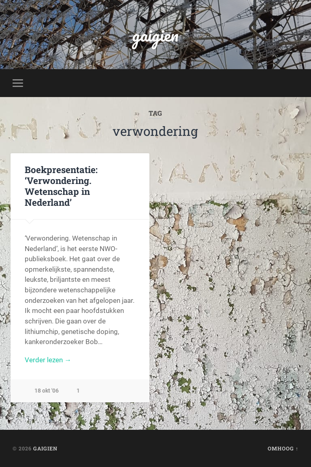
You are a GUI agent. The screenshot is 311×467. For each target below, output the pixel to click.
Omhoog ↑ (283, 448)
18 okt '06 (46, 390)
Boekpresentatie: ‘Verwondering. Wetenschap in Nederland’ (61, 185)
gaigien (155, 34)
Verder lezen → (48, 360)
